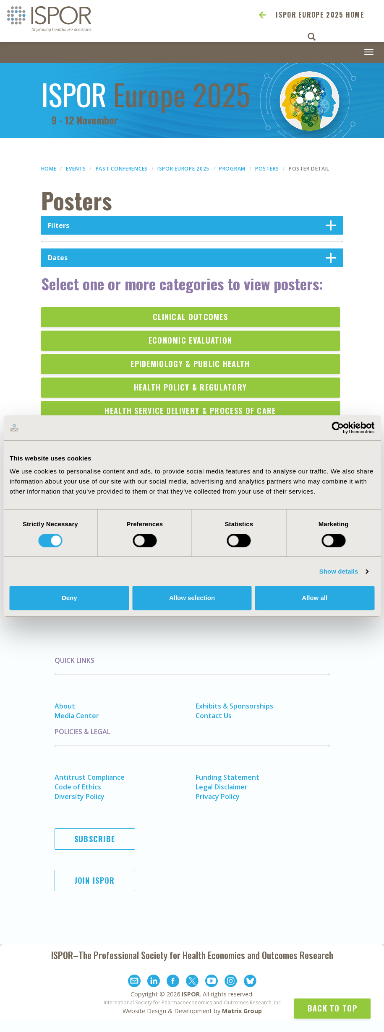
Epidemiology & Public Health (190, 363)
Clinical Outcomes (190, 316)
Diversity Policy (79, 796)
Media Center (77, 715)
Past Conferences (122, 168)
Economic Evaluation (190, 340)
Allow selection (192, 597)
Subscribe (94, 838)
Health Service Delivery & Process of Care (190, 410)
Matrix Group (242, 1011)
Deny (69, 597)
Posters (267, 168)
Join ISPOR (95, 880)
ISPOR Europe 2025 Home (320, 15)
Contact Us (214, 715)
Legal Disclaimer (222, 786)
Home (49, 168)
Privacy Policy (218, 796)
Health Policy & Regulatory (190, 387)
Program (232, 168)
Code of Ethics (78, 786)
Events (76, 168)
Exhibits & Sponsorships (234, 706)
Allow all (314, 597)
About (65, 706)
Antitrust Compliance (90, 777)
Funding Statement (227, 777)
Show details (338, 571)
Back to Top (332, 1008)
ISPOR (191, 994)
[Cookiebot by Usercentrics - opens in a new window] (337, 428)
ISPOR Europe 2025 (183, 168)
